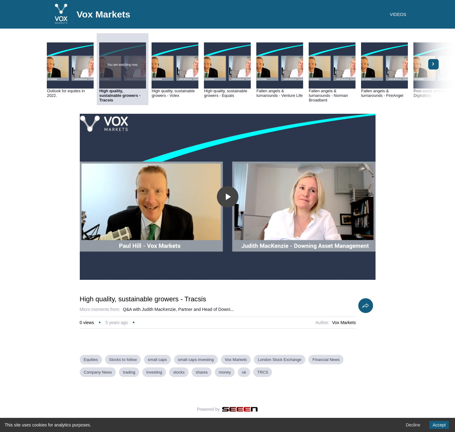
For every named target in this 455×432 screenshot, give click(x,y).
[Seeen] (239, 409)
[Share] (365, 305)
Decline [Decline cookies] (413, 424)
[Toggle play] (227, 197)
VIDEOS (398, 14)
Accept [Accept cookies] (439, 424)
